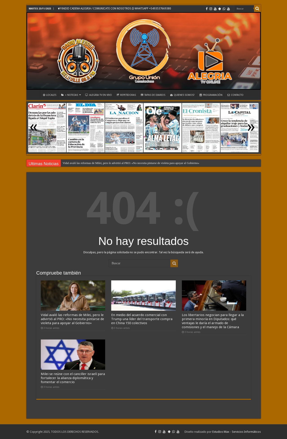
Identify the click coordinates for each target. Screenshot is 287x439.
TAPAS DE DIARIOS (153, 95)
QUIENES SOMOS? (182, 95)
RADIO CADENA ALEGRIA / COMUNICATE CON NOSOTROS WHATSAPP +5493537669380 (114, 8)
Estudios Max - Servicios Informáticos (236, 431)
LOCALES (49, 95)
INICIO (34, 94)
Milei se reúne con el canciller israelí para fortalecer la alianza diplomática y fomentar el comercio (73, 378)
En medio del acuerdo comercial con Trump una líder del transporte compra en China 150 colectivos (141, 319)
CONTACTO (235, 95)
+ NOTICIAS (69, 95)
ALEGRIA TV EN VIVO (98, 95)
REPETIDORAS (126, 95)
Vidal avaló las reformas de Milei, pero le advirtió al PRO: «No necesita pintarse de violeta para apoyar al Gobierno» (131, 163)
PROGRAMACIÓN (211, 95)
